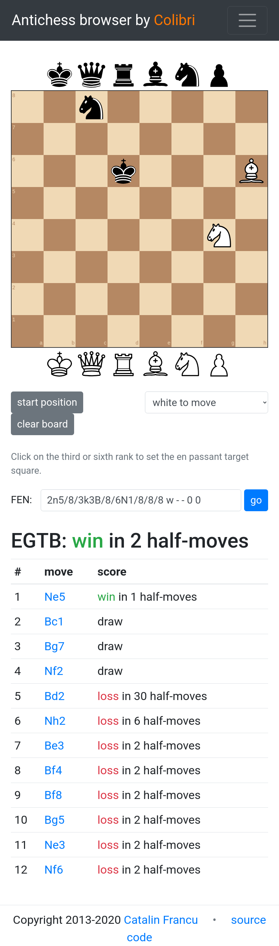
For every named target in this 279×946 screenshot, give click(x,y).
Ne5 (54, 597)
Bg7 (54, 646)
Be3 (54, 745)
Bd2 (54, 696)
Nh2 (54, 721)
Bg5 (54, 820)
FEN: (21, 500)
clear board (42, 424)
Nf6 (53, 870)
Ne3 (54, 845)
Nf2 (53, 671)
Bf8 (53, 795)
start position (47, 402)
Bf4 (53, 770)
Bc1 (54, 621)
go (256, 500)
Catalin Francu (161, 920)
